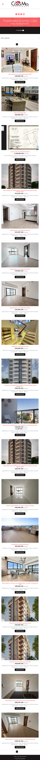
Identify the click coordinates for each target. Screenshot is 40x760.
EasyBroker (22, 758)
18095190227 (20, 11)
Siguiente (27, 44)
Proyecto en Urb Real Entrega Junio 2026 (20, 623)
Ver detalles (20, 82)
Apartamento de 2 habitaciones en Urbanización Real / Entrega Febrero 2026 (20, 466)
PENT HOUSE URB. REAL (20, 113)
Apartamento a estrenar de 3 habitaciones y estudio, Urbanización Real (20, 583)
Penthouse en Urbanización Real (20, 346)
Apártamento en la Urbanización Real (20, 230)
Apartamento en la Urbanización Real (20, 269)
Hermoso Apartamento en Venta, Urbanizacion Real (20, 505)
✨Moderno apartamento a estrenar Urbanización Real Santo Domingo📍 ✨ (20, 385)
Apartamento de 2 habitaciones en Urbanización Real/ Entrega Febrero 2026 (20, 191)
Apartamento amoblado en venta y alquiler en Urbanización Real (20, 425)
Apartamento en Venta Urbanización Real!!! (20, 74)
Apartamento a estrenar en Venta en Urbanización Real (20, 700)
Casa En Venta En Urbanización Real (20, 151)
